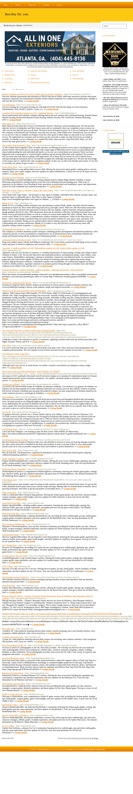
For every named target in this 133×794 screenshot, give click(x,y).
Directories (8, 82)
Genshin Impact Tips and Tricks (15, 556)
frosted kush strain (9, 480)
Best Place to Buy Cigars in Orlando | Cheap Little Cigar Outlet (27, 190)
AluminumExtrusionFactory (13, 229)
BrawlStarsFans (8, 585)
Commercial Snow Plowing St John (16, 240)
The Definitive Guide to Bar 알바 (15, 354)
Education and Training (38, 71)
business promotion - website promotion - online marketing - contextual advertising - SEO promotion (42, 270)
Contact (59, 5)
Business (19, 25)
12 (79, 738)
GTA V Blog (7, 566)
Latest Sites (32, 5)
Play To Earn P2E (9, 450)
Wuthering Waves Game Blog (14, 469)
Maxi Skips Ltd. (8, 124)
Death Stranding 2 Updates (13, 459)
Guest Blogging (8, 105)
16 (86, 738)
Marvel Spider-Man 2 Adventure (15, 715)
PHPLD (71, 749)
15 (85, 738)
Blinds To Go (7, 203)
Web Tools (6, 345)
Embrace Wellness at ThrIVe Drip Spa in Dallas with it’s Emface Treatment (32, 94)
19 (92, 738)
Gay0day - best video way (12, 637)
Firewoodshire (8, 397)
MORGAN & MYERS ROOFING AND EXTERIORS (24, 291)
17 (88, 738)
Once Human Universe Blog (13, 684)
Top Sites (46, 5)
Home (6, 5)
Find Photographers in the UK (14, 645)
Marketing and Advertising (39, 82)
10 (75, 738)
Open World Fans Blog (11, 503)
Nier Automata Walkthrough (13, 524)
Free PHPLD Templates (87, 749)
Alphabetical (21, 89)
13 (81, 738)
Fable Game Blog (9, 492)
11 (77, 738)
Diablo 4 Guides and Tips (12, 694)
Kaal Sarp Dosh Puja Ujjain (13, 658)
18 (90, 738)
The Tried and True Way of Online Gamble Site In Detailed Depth (28, 330)
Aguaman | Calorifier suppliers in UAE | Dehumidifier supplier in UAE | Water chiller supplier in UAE (43, 248)
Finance (33, 75)
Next (96, 738)
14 (83, 738)
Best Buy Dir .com (16, 14)
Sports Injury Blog (9, 167)
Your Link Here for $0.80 (111, 116)
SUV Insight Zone (9, 545)
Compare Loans (100, 749)
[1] (64, 738)
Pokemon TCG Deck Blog (12, 673)
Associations (9, 71)
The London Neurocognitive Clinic (16, 145)
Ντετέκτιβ (6, 412)
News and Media (78, 71)
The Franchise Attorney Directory (15, 577)
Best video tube (8, 629)
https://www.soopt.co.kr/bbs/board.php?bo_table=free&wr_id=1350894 (31, 371)
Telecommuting (77, 79)
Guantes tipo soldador (11, 384)
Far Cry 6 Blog (8, 726)
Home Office (34, 79)
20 (94, 738)
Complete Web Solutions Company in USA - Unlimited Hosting (27, 113)
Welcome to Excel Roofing (13, 178)
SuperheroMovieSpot (10, 535)
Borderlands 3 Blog (10, 705)
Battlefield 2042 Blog (11, 514)
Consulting (8, 79)
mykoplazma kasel (9, 429)
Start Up (75, 75)
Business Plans (10, 75)
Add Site (18, 5)
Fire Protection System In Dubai (15, 440)
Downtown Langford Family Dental (16, 283)
